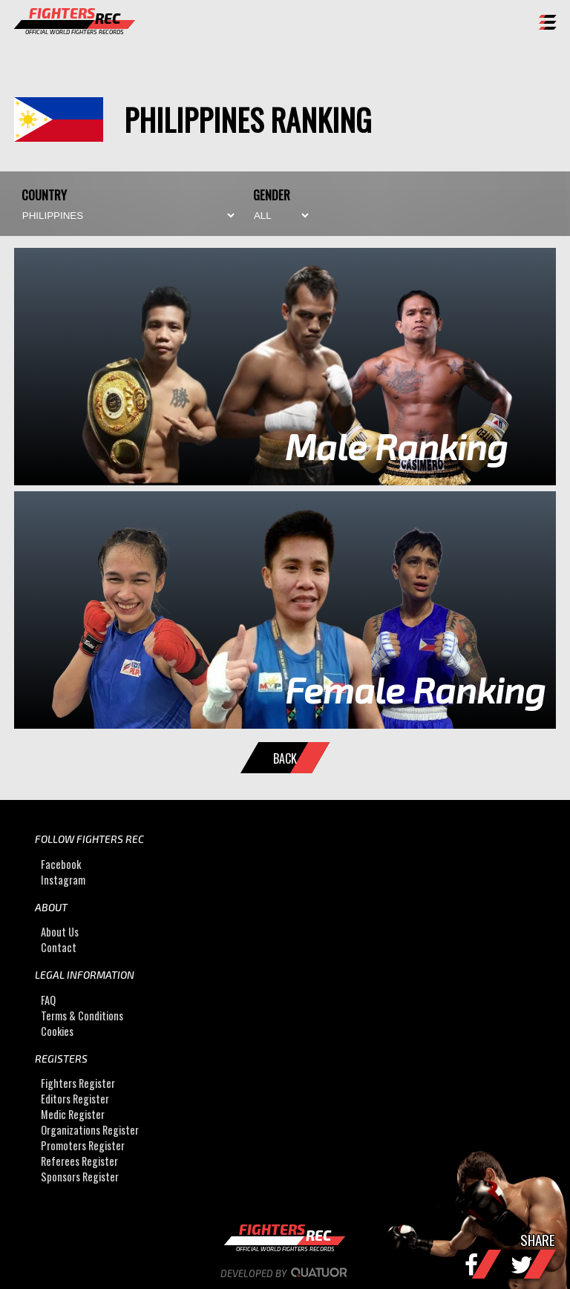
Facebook (61, 864)
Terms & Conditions (82, 1015)
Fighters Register (78, 1083)
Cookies (57, 1031)
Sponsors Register (80, 1177)
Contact (58, 947)
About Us (60, 932)
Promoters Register (83, 1145)
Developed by (285, 1273)
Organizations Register (90, 1130)
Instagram (63, 880)
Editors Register (75, 1099)
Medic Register (73, 1114)
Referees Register (79, 1161)
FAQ (48, 1000)
